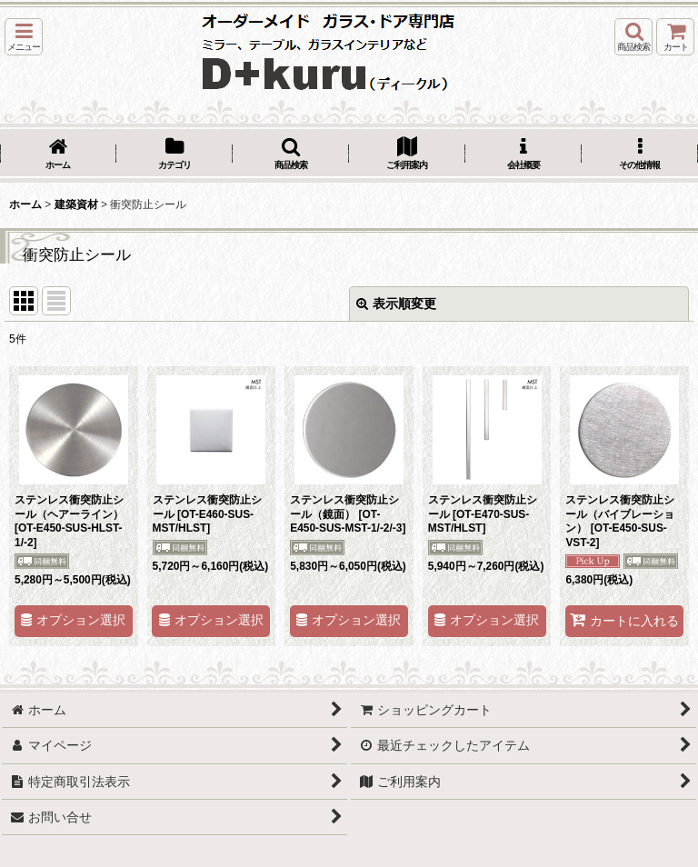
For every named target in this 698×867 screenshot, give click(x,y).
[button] (24, 36)
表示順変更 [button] (396, 303)
